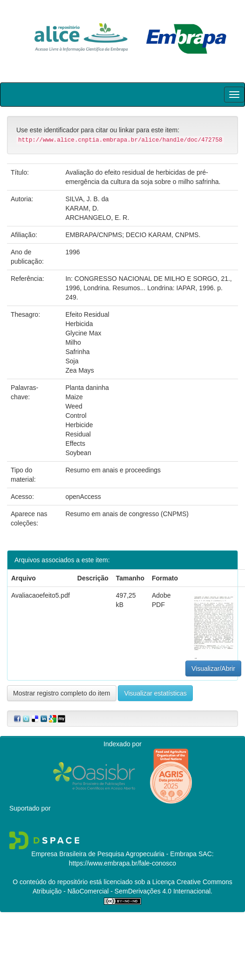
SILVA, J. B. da (87, 199)
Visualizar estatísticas (155, 693)
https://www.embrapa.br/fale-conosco (122, 863)
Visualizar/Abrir (213, 668)
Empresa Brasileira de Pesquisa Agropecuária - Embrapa (114, 854)
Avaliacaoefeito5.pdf (40, 595)
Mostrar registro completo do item (61, 693)
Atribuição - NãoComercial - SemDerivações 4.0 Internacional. (122, 891)
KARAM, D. (82, 208)
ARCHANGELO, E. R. (97, 217)
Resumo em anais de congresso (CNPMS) (127, 514)
